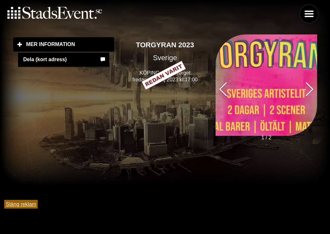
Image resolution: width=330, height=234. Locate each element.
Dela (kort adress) (45, 59)
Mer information (70, 44)
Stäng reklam (21, 204)
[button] (309, 89)
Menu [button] (309, 13)
